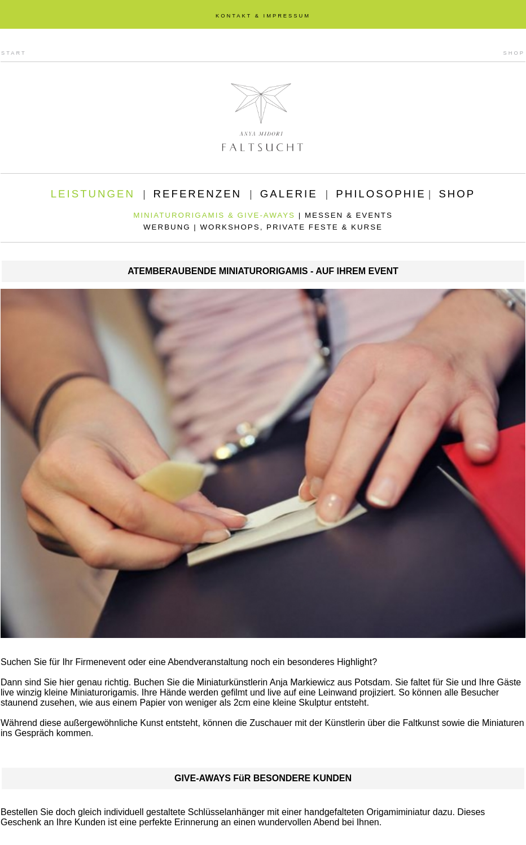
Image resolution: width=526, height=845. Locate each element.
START (14, 53)
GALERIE (289, 194)
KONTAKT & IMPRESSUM (263, 16)
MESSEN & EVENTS (349, 215)
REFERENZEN (198, 194)
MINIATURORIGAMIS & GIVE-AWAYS (214, 215)
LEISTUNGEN (93, 194)
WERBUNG (167, 227)
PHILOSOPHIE (381, 194)
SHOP (514, 53)
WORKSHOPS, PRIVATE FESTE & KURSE (291, 227)
